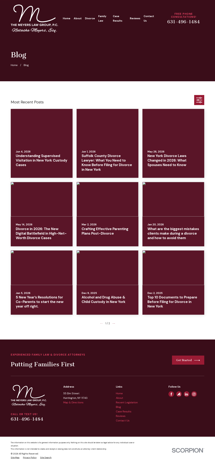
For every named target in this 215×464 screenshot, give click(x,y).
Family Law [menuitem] (102, 18)
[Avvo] (178, 394)
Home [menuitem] (66, 18)
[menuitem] (15, 458)
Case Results (123, 411)
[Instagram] (194, 394)
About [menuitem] (78, 18)
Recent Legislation (127, 402)
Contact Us (123, 420)
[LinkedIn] (186, 394)
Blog (118, 407)
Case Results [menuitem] (117, 18)
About (119, 398)
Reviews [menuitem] (135, 18)
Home (119, 393)
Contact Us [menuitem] (149, 18)
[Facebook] (171, 394)
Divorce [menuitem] (90, 18)
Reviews (120, 416)
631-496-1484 (183, 21)
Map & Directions (73, 402)
